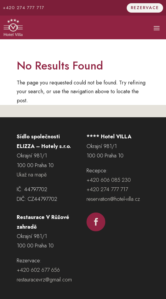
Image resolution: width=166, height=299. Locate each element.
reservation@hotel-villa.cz (113, 199)
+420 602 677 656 (38, 270)
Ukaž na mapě (32, 175)
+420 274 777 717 (23, 7)
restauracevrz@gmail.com (44, 279)
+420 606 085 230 (109, 180)
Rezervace (145, 8)
